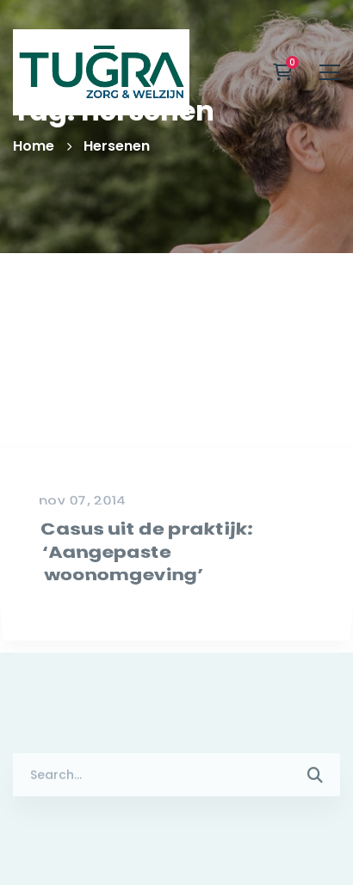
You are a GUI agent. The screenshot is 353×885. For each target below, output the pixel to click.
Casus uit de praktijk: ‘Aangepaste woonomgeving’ (144, 597)
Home (33, 146)
